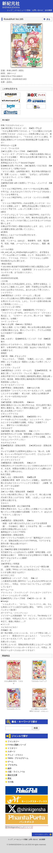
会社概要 (48, 10)
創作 (9, 768)
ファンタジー (13, 741)
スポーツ (11, 751)
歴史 (9, 778)
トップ (9, 10)
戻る (48, 19)
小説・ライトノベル (16, 772)
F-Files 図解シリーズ (17, 745)
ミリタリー (12, 748)
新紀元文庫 (12, 775)
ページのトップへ (41, 834)
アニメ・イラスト (15, 755)
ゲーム (10, 762)
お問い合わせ (37, 10)
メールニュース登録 (22, 10)
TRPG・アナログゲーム (18, 758)
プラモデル (12, 765)
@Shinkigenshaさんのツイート (19, 827)
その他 (10, 782)
